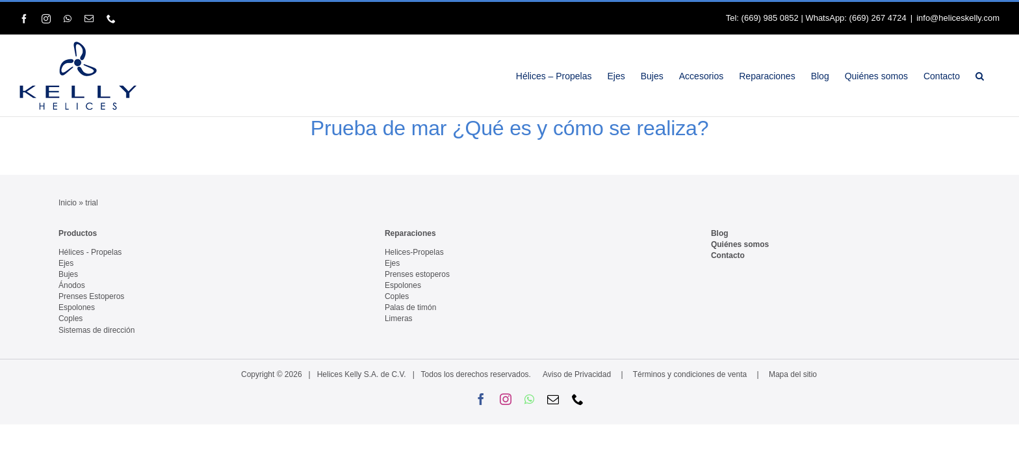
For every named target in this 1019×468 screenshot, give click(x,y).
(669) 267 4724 (878, 18)
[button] (995, 75)
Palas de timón (410, 307)
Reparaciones (410, 233)
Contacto (728, 255)
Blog (720, 233)
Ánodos (71, 285)
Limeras (399, 318)
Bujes (68, 274)
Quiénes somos (740, 244)
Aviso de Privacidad (577, 374)
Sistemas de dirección (96, 330)
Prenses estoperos (417, 274)
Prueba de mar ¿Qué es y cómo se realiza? (510, 128)
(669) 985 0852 (770, 18)
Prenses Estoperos (91, 296)
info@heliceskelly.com (958, 18)
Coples (70, 318)
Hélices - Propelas (90, 252)
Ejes (65, 263)
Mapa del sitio (793, 374)
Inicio (67, 202)
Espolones (76, 307)
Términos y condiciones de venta (690, 374)
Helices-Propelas (414, 252)
